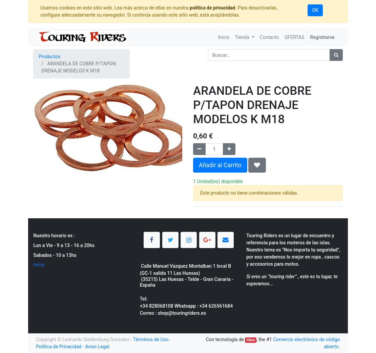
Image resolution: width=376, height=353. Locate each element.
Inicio (39, 264)
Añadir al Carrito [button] (220, 165)
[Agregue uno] (229, 149)
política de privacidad (212, 7)
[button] (257, 165)
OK (315, 10)
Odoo (251, 340)
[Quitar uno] (199, 149)
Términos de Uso (151, 339)
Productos (49, 56)
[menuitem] (223, 37)
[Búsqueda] (336, 55)
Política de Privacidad (58, 346)
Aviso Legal (97, 346)
